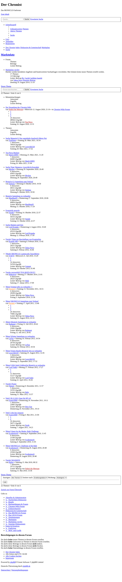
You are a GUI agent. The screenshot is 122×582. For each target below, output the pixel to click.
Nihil (27, 281)
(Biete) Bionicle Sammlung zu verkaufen (21, 322)
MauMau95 (13, 198)
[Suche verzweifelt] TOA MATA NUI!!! (20, 272)
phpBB (12, 562)
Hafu (27, 392)
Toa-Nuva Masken (12, 153)
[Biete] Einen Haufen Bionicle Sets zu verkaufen (24, 351)
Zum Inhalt (5, 14)
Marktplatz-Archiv (12, 70)
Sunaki (11, 213)
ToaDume (12, 140)
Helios (11, 462)
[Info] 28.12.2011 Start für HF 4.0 (18, 398)
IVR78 (11, 256)
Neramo (12, 303)
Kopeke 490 (13, 241)
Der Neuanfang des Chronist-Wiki (18, 107)
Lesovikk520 (30, 147)
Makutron (12, 274)
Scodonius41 (13, 433)
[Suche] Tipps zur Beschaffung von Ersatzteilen (23, 239)
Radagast (12, 324)
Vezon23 (12, 289)
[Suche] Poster (11, 384)
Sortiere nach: (35, 478)
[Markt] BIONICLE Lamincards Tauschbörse (22, 254)
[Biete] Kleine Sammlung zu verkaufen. (20, 336)
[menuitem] (19, 29)
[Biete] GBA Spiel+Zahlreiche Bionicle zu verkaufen (25, 365)
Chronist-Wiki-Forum (62, 109)
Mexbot (12, 169)
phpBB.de (26, 566)
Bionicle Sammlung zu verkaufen (18, 196)
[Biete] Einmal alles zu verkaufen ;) (19, 287)
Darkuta (12, 184)
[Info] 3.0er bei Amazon (15, 413)
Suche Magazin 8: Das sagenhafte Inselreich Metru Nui (26, 138)
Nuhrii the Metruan (16, 109)
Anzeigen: (12, 478)
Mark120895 (13, 155)
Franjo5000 (13, 400)
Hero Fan (28, 407)
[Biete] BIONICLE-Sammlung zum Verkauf (22, 301)
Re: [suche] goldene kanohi (32, 78)
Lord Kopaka (14, 227)
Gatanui (28, 266)
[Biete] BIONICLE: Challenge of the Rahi (21, 446)
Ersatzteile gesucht (12, 210)
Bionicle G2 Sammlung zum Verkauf (19, 182)
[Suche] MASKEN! (13, 460)
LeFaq (11, 338)
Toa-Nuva (28, 122)
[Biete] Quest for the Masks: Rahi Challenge (22, 431)
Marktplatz (7, 54)
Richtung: (57, 478)
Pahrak (11, 386)
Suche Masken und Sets (14, 225)
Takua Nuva (17, 80)
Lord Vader (13, 367)
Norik (27, 425)
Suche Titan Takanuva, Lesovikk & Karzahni (22, 167)
